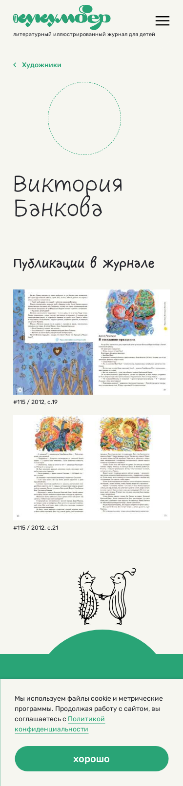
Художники (37, 65)
